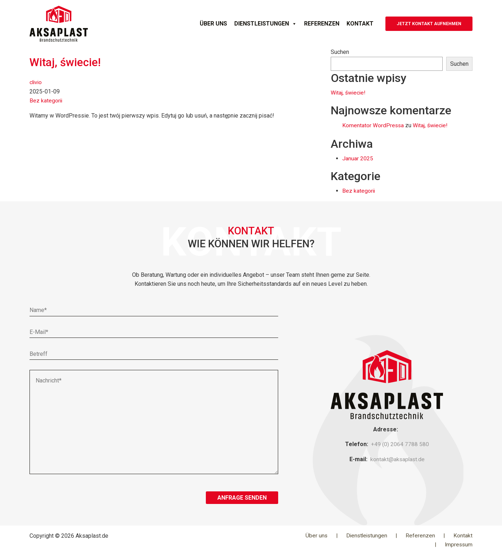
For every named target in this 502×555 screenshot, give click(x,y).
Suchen (340, 52)
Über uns (194, 23)
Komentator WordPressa (373, 125)
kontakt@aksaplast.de (397, 458)
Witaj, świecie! (66, 62)
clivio (36, 81)
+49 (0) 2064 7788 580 (400, 444)
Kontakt (340, 23)
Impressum (458, 544)
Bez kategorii (46, 100)
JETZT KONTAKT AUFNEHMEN (419, 23)
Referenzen (302, 23)
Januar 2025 (357, 158)
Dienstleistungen (246, 24)
